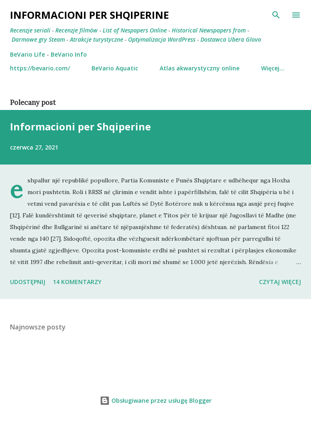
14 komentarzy (77, 282)
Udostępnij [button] (27, 282)
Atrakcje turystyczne (96, 39)
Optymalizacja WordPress (161, 39)
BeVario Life (27, 54)
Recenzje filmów (76, 30)
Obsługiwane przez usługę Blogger (156, 400)
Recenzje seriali (30, 30)
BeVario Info (69, 54)
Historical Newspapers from (209, 30)
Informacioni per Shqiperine (80, 126)
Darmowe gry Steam (38, 39)
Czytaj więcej (280, 282)
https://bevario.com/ (40, 68)
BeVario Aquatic (114, 68)
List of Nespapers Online (135, 30)
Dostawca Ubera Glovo (230, 39)
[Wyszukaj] (276, 15)
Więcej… (272, 68)
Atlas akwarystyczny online (199, 68)
